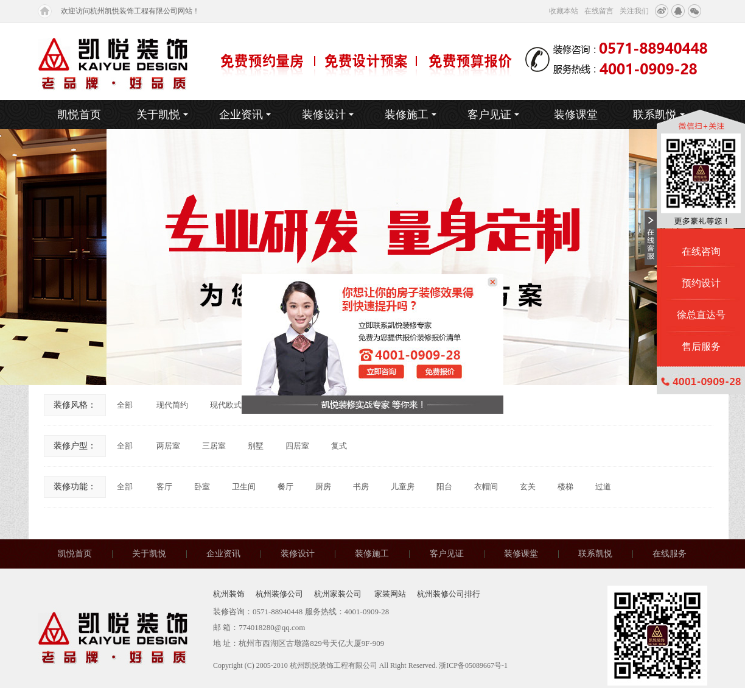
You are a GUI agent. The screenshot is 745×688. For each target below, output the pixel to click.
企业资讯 (245, 114)
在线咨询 (701, 251)
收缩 (651, 238)
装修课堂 (576, 114)
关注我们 (634, 11)
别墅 (256, 445)
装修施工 (410, 114)
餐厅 (285, 486)
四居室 (297, 445)
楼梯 (565, 486)
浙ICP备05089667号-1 (473, 665)
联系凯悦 (595, 553)
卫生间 (244, 486)
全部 (125, 405)
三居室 (214, 445)
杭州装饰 (229, 593)
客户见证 (493, 114)
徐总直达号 (701, 315)
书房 (361, 486)
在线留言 (599, 11)
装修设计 (328, 114)
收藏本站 (563, 11)
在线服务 (669, 553)
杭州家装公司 (338, 593)
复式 (339, 445)
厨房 (323, 486)
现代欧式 (226, 405)
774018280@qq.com (272, 627)
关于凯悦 (162, 114)
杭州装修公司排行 (448, 593)
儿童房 (402, 486)
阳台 (444, 486)
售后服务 (701, 346)
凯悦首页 (79, 114)
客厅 (164, 486)
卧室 (202, 486)
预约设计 (701, 283)
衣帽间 (486, 486)
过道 (603, 486)
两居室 (168, 445)
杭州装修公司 (279, 593)
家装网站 (390, 593)
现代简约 (172, 405)
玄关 (528, 486)
